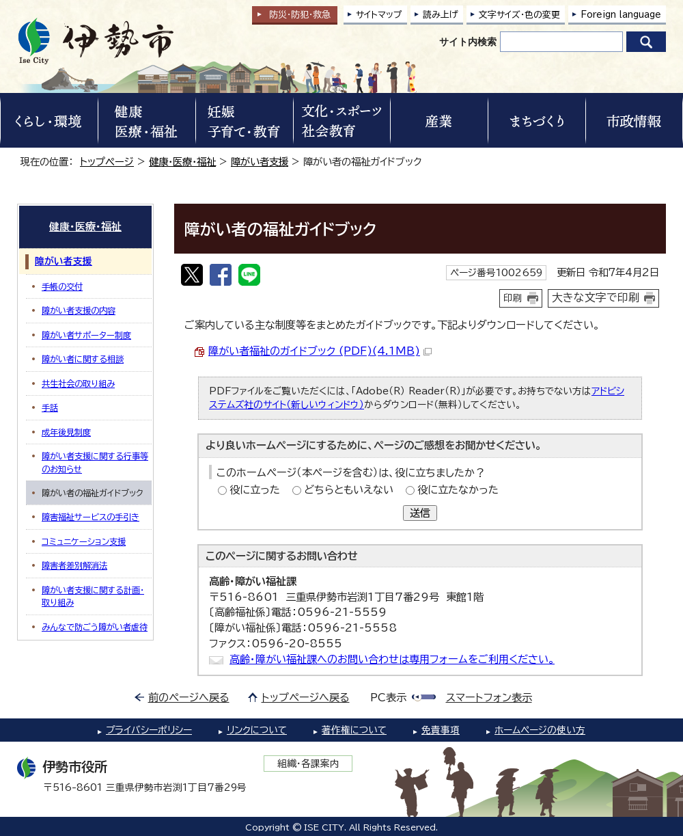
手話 (50, 407)
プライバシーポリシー (149, 730)
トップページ (107, 162)
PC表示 (388, 697)
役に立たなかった (458, 490)
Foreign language (621, 14)
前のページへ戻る (188, 697)
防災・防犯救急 (300, 14)
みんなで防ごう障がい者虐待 (95, 627)
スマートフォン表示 (489, 697)
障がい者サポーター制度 (86, 335)
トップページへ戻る (306, 697)
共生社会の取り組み (78, 383)
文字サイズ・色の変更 (519, 14)
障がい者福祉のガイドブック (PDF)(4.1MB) (320, 351)
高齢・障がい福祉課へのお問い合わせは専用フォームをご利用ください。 (392, 659)
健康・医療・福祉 (182, 162)
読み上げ (440, 14)
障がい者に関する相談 (83, 359)
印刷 (512, 298)
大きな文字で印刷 (595, 297)
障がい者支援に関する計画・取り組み (93, 596)
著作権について (354, 730)
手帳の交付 (62, 286)
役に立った (254, 490)
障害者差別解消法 (74, 565)
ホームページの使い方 (539, 730)
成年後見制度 (66, 432)
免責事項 (440, 730)
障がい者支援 (259, 162)
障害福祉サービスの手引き (90, 517)
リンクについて (257, 730)
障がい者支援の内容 (78, 310)
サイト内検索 (468, 41)
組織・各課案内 (308, 763)
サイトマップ (379, 14)
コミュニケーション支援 (84, 541)
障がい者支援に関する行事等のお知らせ (95, 462)
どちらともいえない (348, 490)
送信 (420, 513)
